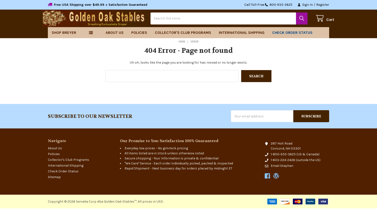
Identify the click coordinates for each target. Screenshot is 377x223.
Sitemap (54, 192)
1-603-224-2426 (283, 175)
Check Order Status (292, 47)
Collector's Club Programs (183, 47)
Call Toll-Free (268, 5)
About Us (115, 47)
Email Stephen (282, 180)
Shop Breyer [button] (64, 47)
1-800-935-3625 (283, 169)
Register (322, 5)
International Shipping (241, 47)
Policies (139, 47)
